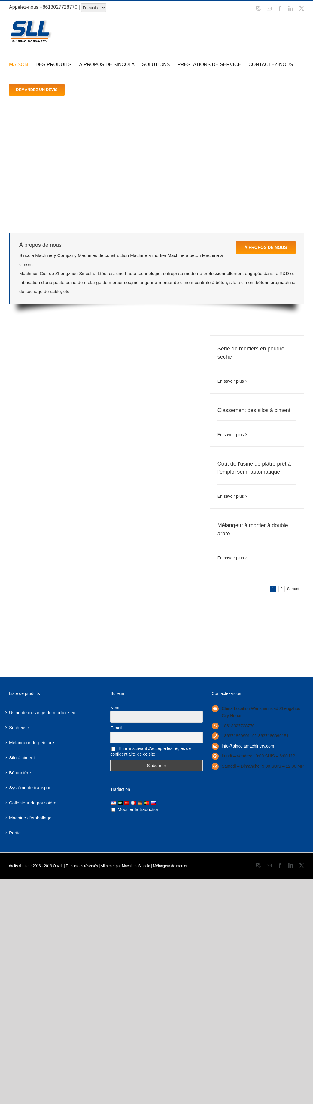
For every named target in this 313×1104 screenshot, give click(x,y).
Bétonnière (20, 772)
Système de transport (30, 787)
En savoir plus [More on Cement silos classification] (230, 434)
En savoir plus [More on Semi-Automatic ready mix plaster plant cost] (230, 496)
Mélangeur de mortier (170, 866)
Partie (15, 832)
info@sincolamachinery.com (248, 746)
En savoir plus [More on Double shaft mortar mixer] (230, 557)
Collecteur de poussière (32, 802)
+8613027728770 (58, 7)
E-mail (116, 728)
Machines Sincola (136, 866)
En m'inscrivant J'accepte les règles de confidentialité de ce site (150, 751)
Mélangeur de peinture (31, 742)
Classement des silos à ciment (253, 410)
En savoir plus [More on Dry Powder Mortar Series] (230, 381)
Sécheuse (19, 727)
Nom (114, 707)
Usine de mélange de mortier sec (42, 712)
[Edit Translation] (113, 810)
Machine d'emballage (30, 817)
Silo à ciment (22, 757)
